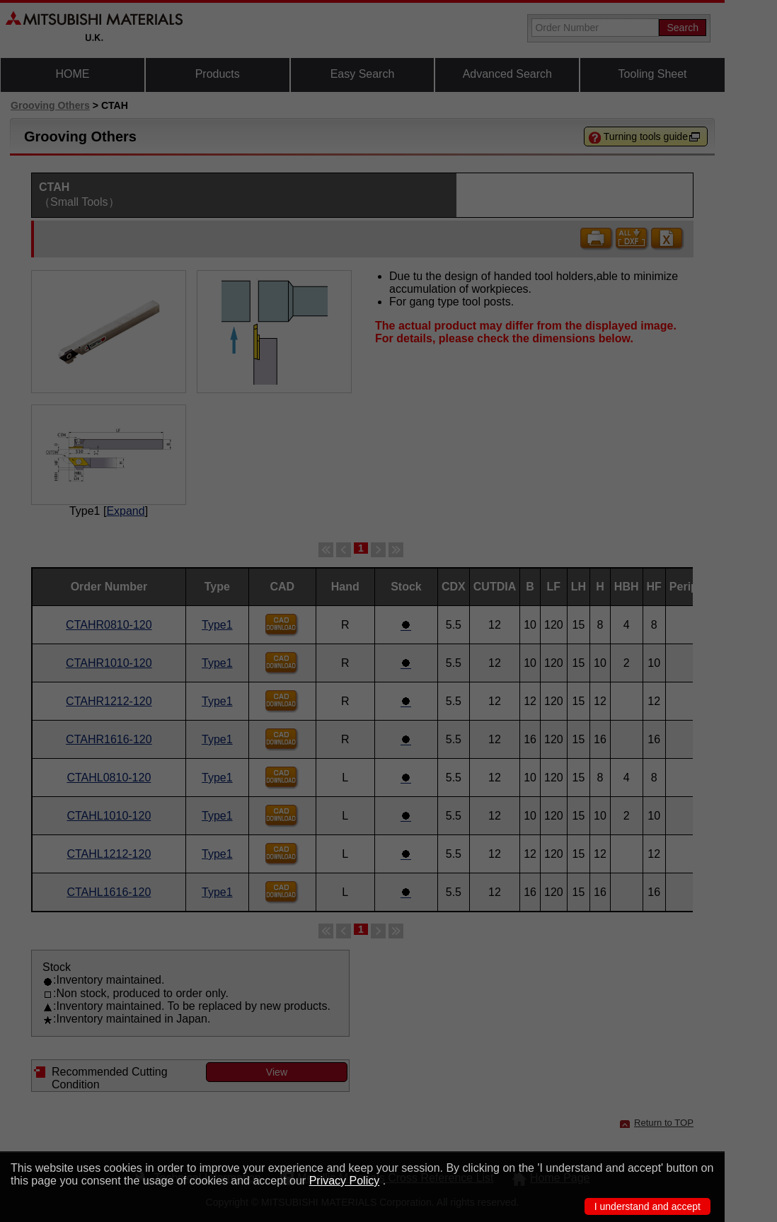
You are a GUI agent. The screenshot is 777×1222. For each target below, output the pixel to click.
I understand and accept (647, 1206)
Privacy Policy (344, 1181)
